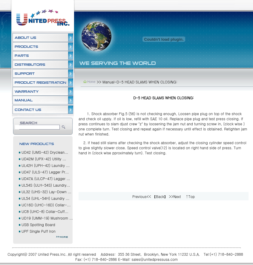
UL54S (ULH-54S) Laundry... (46, 185)
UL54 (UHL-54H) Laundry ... (45, 198)
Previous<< (141, 196)
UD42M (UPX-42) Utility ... (44, 158)
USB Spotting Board (38, 224)
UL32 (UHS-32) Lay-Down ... (46, 191)
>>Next (175, 196)
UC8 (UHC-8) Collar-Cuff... (45, 211)
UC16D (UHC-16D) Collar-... (46, 204)
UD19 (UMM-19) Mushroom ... (47, 217)
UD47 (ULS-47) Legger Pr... (45, 171)
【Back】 (160, 196)
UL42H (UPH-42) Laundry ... (46, 165)
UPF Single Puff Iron (39, 231)
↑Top (190, 196)
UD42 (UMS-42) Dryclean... (45, 152)
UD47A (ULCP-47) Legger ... (46, 178)
